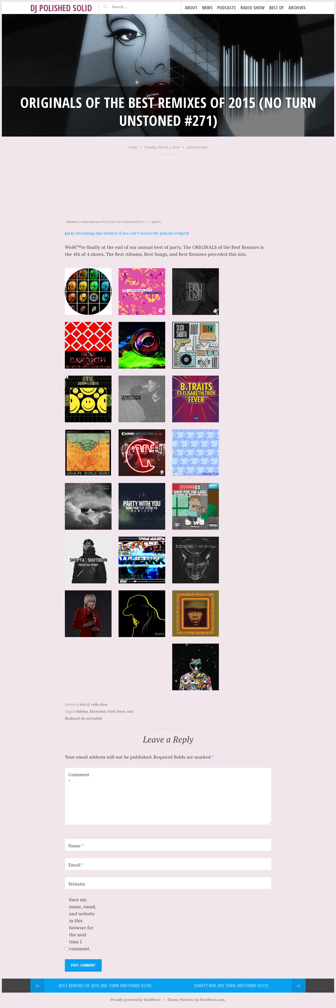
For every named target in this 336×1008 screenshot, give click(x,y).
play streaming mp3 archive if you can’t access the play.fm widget (136, 233)
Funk (111, 711)
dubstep (82, 711)
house (121, 711)
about (191, 7)
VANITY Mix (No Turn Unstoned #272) (231, 985)
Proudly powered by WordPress (136, 999)
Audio (132, 147)
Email (76, 864)
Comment (78, 777)
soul (130, 711)
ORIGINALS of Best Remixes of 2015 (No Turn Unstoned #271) (105, 222)
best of (276, 7)
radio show (253, 7)
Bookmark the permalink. (83, 718)
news (207, 7)
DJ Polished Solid (61, 8)
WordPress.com (212, 999)
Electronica (98, 711)
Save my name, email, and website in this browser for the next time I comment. (82, 924)
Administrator (197, 147)
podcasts (226, 7)
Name (76, 845)
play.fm (156, 222)
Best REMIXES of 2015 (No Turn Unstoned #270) (105, 985)
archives (297, 7)
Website (76, 884)
